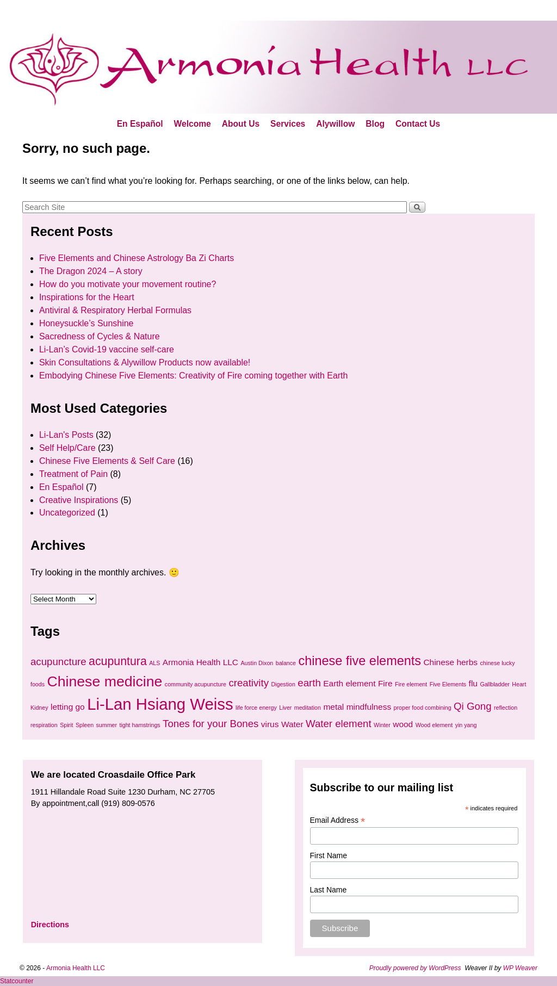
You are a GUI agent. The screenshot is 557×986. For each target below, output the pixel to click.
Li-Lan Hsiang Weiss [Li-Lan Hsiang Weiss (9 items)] (160, 704)
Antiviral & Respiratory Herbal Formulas (115, 310)
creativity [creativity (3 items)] (248, 683)
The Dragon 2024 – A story (91, 271)
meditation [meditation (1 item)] (307, 707)
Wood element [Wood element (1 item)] (434, 725)
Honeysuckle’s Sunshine (86, 323)
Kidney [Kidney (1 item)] (39, 707)
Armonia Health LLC (75, 968)
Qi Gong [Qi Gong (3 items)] (472, 706)
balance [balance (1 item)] (286, 663)
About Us (240, 123)
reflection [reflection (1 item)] (505, 707)
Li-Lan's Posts (66, 434)
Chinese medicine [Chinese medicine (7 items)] (104, 681)
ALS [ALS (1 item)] (154, 663)
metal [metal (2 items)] (333, 706)
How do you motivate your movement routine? (127, 284)
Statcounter (16, 981)
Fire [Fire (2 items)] (385, 683)
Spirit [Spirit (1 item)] (66, 725)
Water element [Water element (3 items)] (339, 723)
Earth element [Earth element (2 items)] (349, 683)
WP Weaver (520, 968)
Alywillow (335, 123)
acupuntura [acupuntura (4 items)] (118, 661)
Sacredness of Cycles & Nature (99, 336)
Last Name (328, 889)
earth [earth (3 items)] (309, 683)
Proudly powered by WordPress (415, 968)
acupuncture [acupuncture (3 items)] (58, 661)
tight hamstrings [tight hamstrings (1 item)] (139, 725)
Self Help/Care (67, 447)
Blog (375, 123)
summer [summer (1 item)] (106, 725)
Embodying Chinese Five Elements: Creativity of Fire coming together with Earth (193, 375)
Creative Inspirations (78, 500)
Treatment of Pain (73, 474)
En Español (140, 123)
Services (287, 123)
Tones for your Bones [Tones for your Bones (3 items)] (210, 723)
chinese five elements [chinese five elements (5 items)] (359, 661)
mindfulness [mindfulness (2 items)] (368, 706)
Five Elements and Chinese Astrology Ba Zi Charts (136, 258)
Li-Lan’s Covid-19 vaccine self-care (106, 349)
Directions (50, 924)
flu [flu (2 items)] (473, 683)
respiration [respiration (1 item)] (44, 725)
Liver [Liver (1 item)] (285, 707)
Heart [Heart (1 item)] (519, 684)
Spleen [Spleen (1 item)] (85, 725)
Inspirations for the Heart (86, 297)
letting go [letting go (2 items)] (68, 706)
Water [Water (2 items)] (292, 724)
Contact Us (417, 123)
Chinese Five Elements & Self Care (107, 461)
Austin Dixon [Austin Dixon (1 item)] (256, 663)
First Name (328, 855)
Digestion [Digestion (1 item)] (283, 684)
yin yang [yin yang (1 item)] (466, 725)
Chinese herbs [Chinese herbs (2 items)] (450, 662)
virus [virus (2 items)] (270, 724)
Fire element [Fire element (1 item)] (411, 684)
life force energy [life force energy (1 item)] (256, 707)
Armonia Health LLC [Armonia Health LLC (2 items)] (200, 662)
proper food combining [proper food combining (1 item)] (422, 707)
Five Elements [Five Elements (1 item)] (448, 684)
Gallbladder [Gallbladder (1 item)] (495, 684)
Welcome (192, 123)
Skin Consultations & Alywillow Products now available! (144, 362)
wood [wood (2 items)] (403, 724)
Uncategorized (67, 512)
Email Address (338, 820)
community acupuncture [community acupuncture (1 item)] (195, 684)
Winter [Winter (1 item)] (382, 725)
